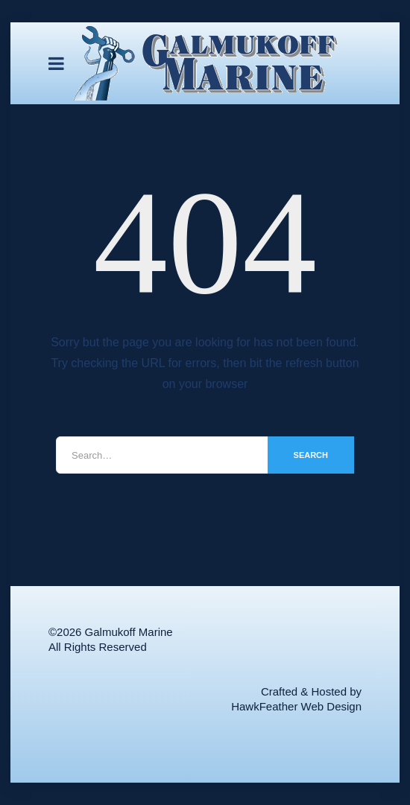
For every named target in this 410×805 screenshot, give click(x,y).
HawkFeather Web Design (296, 706)
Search (311, 455)
